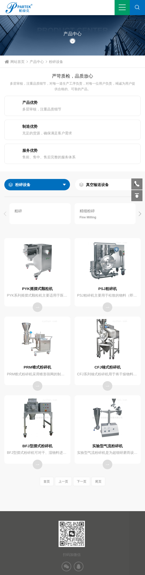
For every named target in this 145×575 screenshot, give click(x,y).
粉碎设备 (22, 184)
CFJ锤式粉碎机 (108, 367)
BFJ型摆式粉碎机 (37, 446)
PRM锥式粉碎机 (37, 367)
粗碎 (18, 211)
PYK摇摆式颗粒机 (37, 288)
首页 (52, 481)
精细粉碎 (87, 211)
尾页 (92, 481)
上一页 (65, 481)
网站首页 (17, 68)
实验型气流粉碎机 (107, 446)
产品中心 (37, 68)
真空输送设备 (97, 184)
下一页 (79, 481)
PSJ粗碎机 (107, 288)
